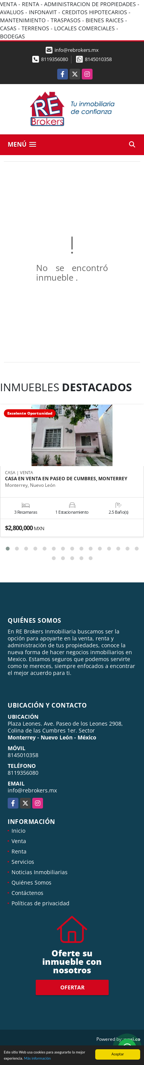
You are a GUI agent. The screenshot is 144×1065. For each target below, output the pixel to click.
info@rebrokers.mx (32, 790)
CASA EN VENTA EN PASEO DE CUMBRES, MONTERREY (66, 478)
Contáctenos (27, 892)
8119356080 (54, 59)
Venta (19, 841)
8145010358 (98, 59)
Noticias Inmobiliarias (40, 872)
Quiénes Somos (31, 882)
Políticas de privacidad (41, 903)
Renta (19, 851)
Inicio (18, 830)
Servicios (23, 861)
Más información (37, 1058)
